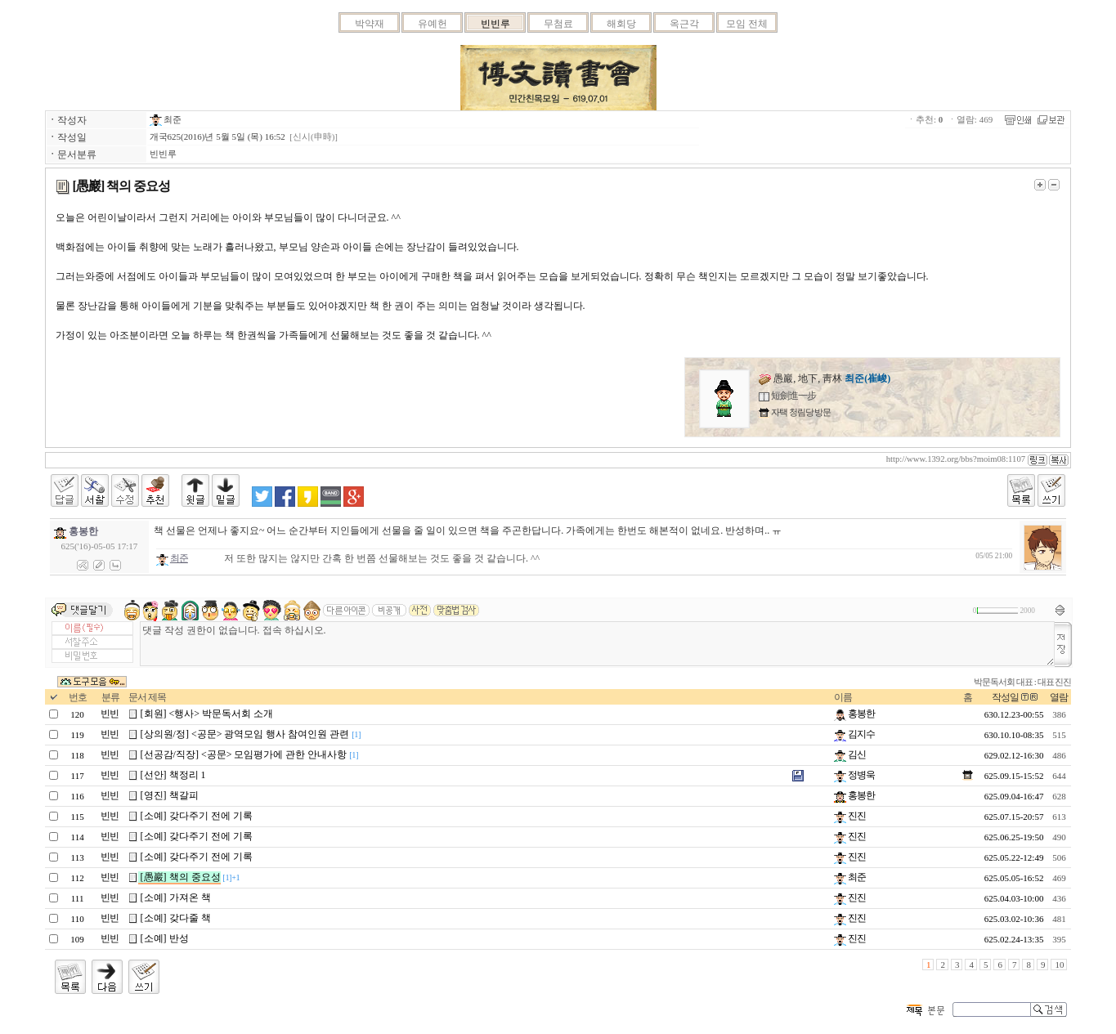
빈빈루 (495, 23)
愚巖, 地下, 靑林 (824, 378)
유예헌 (432, 23)
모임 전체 (747, 23)
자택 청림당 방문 (800, 412)
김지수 (854, 734)
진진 (850, 815)
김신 (850, 754)
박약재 (369, 23)
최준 (166, 119)
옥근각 (684, 23)
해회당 (621, 23)
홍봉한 (854, 713)
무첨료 (558, 23)
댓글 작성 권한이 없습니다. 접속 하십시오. (597, 643)
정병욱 (854, 775)
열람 (1059, 697)
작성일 (1005, 697)
